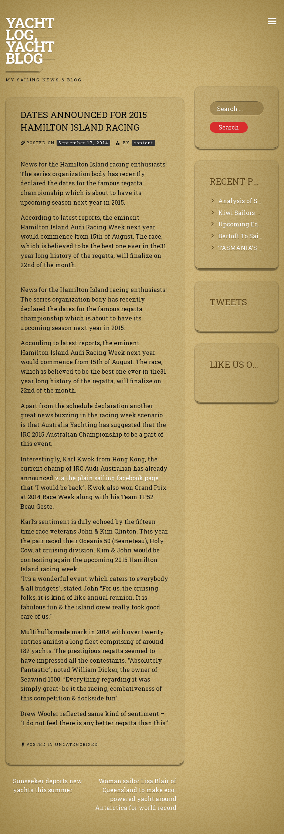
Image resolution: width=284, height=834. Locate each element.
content (143, 142)
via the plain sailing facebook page (107, 478)
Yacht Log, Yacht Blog (30, 40)
